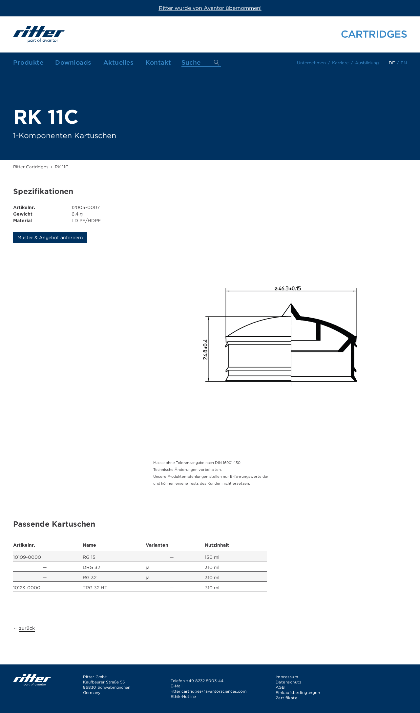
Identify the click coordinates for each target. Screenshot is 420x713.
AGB (280, 687)
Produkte (28, 62)
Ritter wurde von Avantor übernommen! (210, 8)
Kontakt (158, 62)
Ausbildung (367, 62)
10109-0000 (27, 557)
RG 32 (89, 577)
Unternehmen (311, 62)
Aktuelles (118, 62)
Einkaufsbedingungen (298, 692)
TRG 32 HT (95, 587)
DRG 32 (91, 567)
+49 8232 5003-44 (204, 680)
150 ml (212, 557)
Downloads (73, 62)
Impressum (287, 676)
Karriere (340, 62)
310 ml (212, 567)
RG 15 (89, 557)
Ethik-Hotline (183, 696)
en (404, 62)
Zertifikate (287, 697)
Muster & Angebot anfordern (50, 237)
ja (148, 567)
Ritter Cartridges (30, 166)
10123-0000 (26, 587)
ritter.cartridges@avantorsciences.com (208, 691)
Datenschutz (289, 682)
